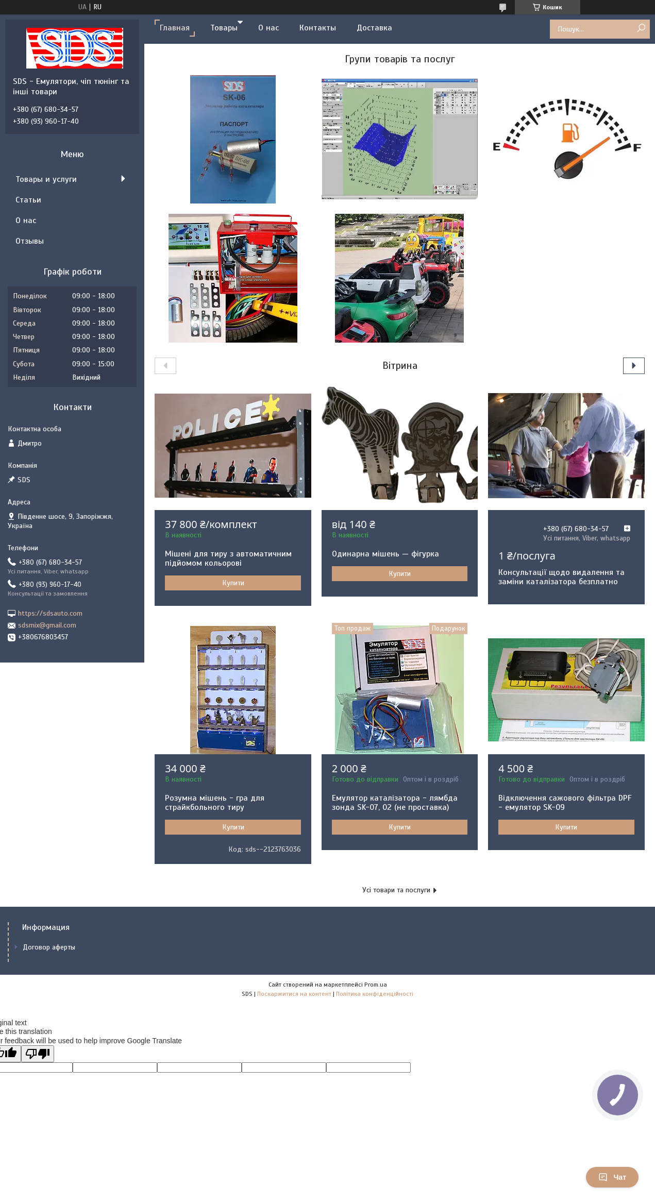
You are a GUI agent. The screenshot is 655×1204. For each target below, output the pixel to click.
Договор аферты (49, 947)
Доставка (374, 28)
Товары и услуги (46, 179)
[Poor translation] (37, 1053)
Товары (224, 28)
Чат (612, 1177)
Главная (175, 28)
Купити (233, 583)
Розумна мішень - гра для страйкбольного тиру (214, 802)
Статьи (28, 200)
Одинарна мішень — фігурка (385, 553)
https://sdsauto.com (50, 613)
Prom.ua (375, 984)
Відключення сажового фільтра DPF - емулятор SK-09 (565, 802)
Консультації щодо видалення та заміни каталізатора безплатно (561, 577)
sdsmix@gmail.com (47, 625)
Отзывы (29, 241)
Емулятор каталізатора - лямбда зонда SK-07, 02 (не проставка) (395, 802)
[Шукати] (641, 29)
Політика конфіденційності (374, 993)
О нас (268, 28)
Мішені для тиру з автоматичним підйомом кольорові (228, 558)
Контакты (317, 28)
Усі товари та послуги (396, 890)
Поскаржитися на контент (294, 993)
